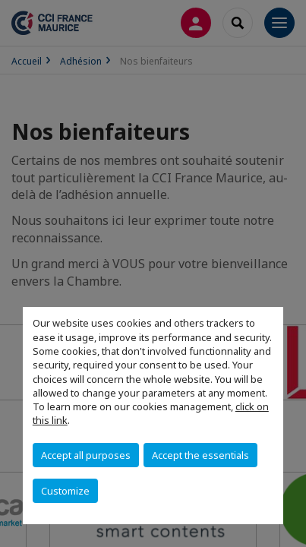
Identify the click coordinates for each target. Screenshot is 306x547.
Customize (65, 491)
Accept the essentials (200, 455)
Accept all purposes (86, 455)
